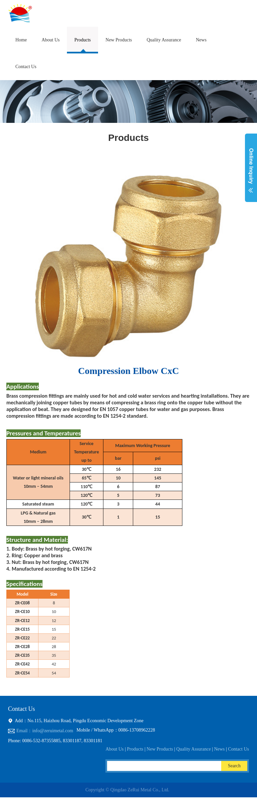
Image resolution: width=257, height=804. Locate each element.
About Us (50, 39)
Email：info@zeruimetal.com (44, 730)
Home (21, 39)
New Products (118, 39)
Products (82, 39)
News (201, 39)
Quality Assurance (164, 39)
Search (234, 765)
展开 (251, 171)
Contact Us (25, 66)
